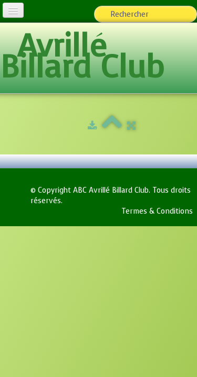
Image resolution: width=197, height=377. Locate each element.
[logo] (98, 59)
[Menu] (13, 10)
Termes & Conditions (157, 211)
